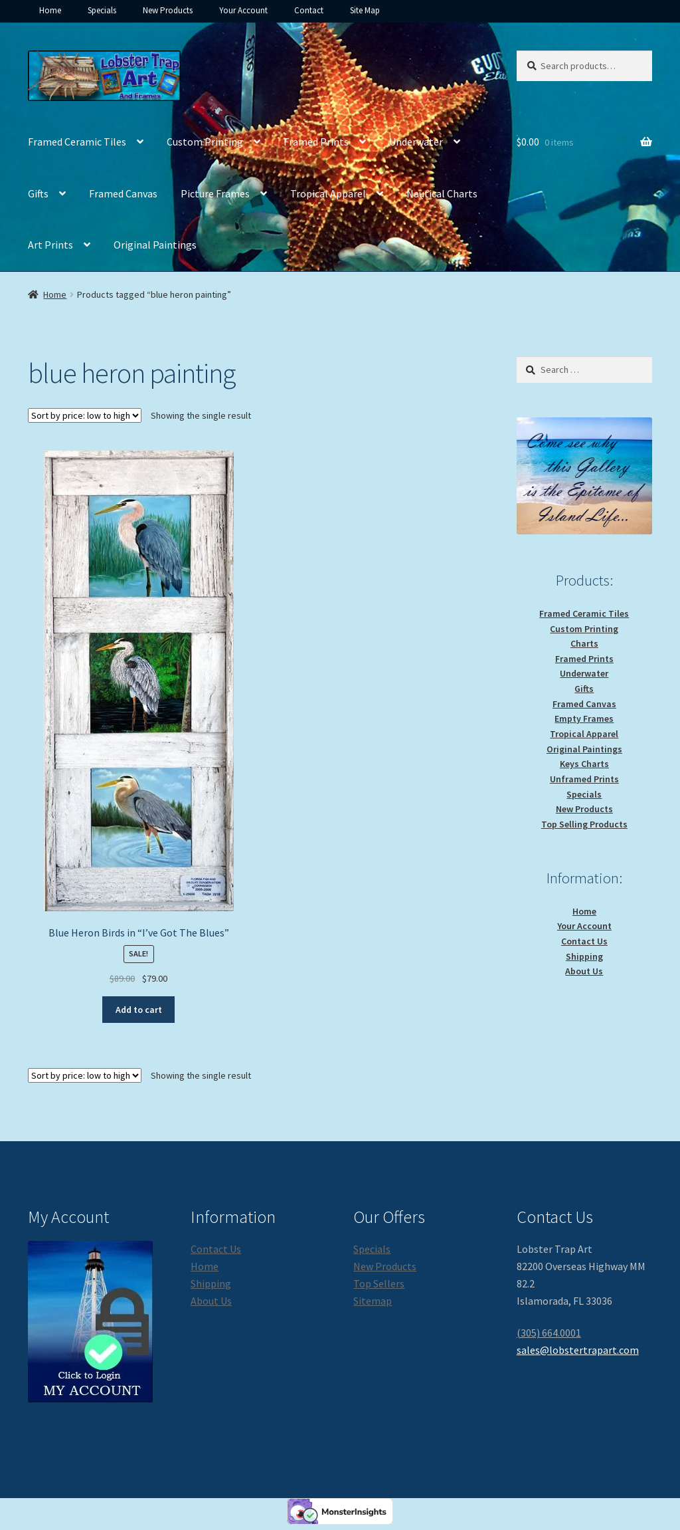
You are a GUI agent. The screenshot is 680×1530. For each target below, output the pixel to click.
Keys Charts (584, 764)
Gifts (38, 193)
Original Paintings (155, 244)
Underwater (416, 141)
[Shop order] (84, 415)
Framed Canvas (123, 193)
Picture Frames (215, 193)
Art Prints (50, 244)
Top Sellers (378, 1283)
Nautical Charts (441, 193)
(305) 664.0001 (549, 1332)
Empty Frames (584, 718)
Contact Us (584, 941)
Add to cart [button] (139, 1010)
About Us (584, 971)
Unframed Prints (584, 779)
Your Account (243, 10)
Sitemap (372, 1300)
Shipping (584, 956)
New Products (168, 10)
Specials (102, 10)
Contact (308, 10)
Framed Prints (316, 141)
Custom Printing (205, 141)
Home (50, 10)
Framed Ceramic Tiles (77, 141)
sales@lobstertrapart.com (578, 1350)
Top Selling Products (584, 824)
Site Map (365, 10)
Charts (584, 643)
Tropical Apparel (328, 193)
